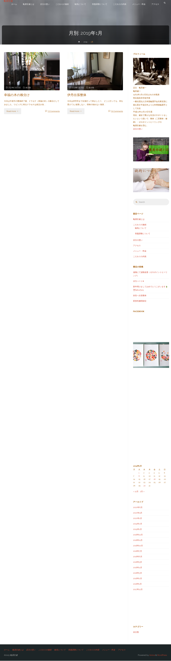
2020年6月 (137, 507)
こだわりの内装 (139, 257)
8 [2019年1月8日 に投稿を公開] (139, 476)
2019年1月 (137, 529)
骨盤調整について (142, 234)
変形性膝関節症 (139, 301)
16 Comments (117, 111)
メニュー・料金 (139, 251)
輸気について (140, 228)
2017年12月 (138, 590)
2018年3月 (137, 573)
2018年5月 (137, 562)
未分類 (29, 87)
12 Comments (54, 111)
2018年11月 (137, 540)
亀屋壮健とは (139, 219)
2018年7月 (137, 551)
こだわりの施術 (139, 225)
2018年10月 (138, 546)
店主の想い (138, 129)
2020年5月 (137, 513)
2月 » (142, 492)
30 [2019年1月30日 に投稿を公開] (144, 486)
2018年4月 (137, 568)
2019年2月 (137, 524)
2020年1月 (137, 518)
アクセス (137, 246)
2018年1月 (137, 584)
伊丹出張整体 (77, 95)
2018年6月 (137, 557)
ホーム (7, 650)
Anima (152, 655)
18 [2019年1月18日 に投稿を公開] (155, 479)
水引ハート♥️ (138, 281)
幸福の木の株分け (17, 95)
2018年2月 (137, 579)
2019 (85, 42)
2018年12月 (138, 535)
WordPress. (162, 655)
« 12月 (135, 492)
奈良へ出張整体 (139, 296)
